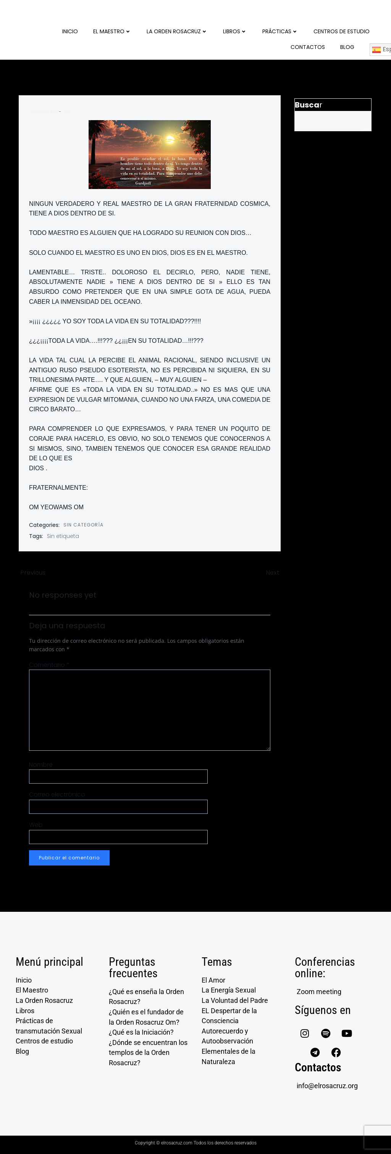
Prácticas (282, 30)
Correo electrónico (57, 795)
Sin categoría (84, 523)
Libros (237, 30)
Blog (349, 46)
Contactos (309, 46)
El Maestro (114, 30)
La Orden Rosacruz (178, 30)
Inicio (71, 30)
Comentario (49, 665)
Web (36, 825)
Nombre (41, 765)
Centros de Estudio (343, 30)
